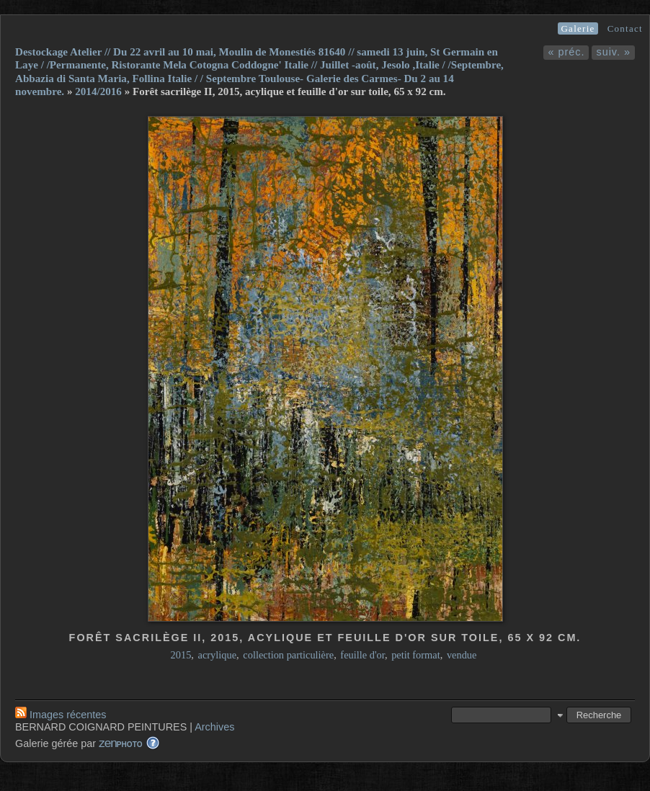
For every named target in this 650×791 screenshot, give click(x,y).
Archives (214, 727)
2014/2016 (98, 91)
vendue (462, 655)
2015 (181, 655)
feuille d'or (362, 655)
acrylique (217, 655)
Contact (625, 28)
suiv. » (613, 52)
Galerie (578, 28)
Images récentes (60, 714)
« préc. (566, 52)
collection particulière (288, 655)
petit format (415, 655)
